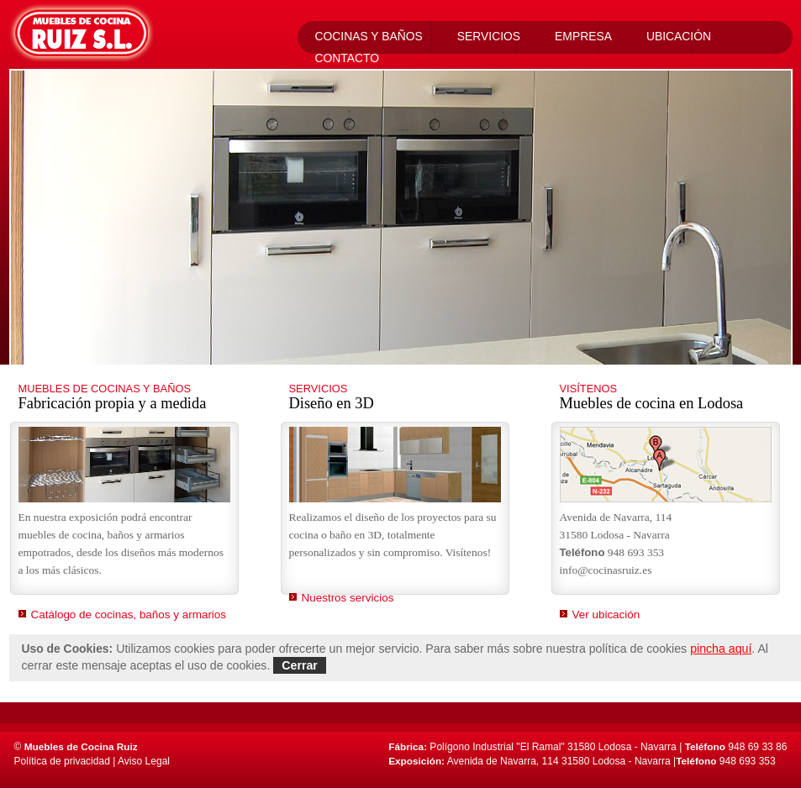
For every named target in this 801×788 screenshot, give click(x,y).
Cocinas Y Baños (369, 36)
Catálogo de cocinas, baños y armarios (129, 614)
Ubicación (678, 36)
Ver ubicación (606, 614)
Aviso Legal (144, 761)
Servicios (488, 36)
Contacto (347, 58)
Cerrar (300, 665)
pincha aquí (720, 648)
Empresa (583, 36)
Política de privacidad (62, 761)
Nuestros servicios (348, 597)
